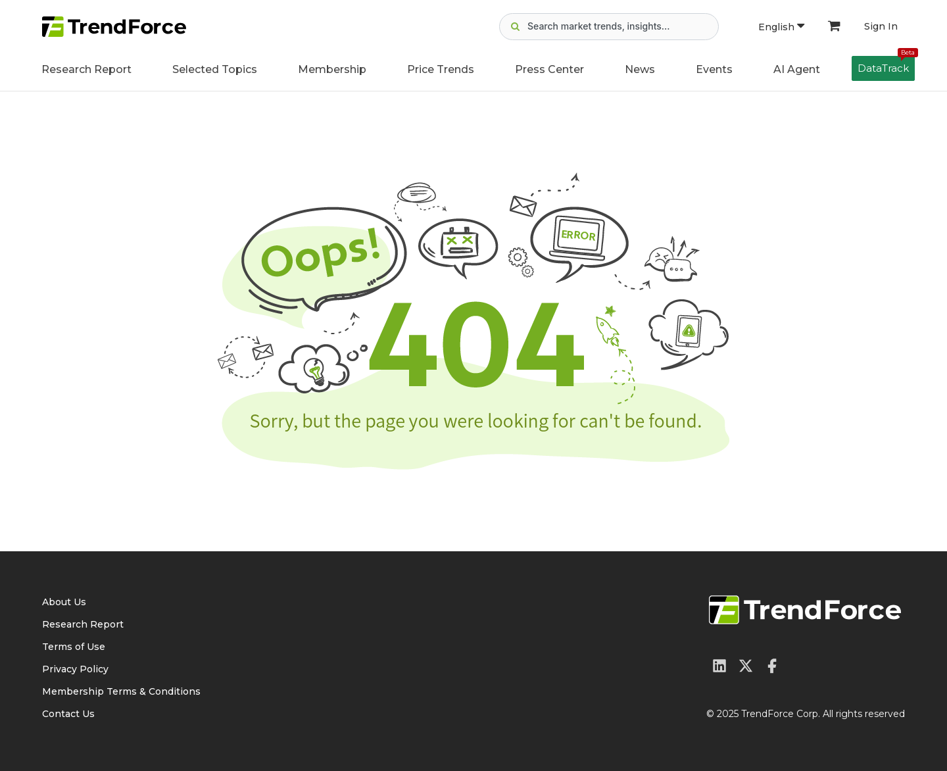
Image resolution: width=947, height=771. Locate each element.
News (640, 69)
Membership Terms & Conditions (121, 691)
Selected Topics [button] (214, 69)
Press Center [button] (549, 69)
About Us (64, 602)
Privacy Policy (75, 669)
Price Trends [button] (440, 69)
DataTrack (886, 65)
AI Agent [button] (796, 69)
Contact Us (68, 714)
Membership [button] (332, 69)
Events (714, 69)
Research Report (86, 69)
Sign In (881, 26)
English (781, 27)
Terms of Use (73, 647)
